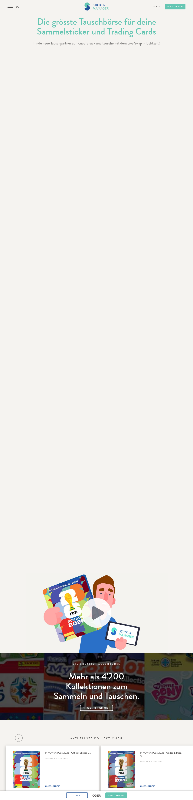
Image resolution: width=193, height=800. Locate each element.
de (19, 6)
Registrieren (175, 6)
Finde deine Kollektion (96, 708)
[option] (52, 770)
